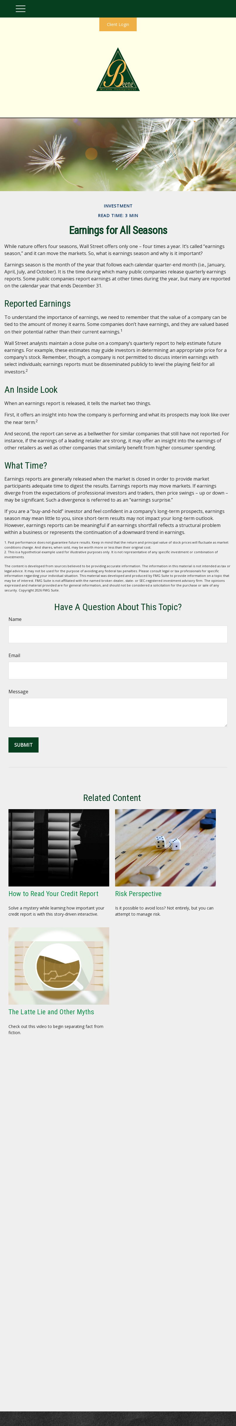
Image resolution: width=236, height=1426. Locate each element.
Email (14, 655)
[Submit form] (23, 745)
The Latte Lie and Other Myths (51, 1012)
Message (18, 691)
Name (15, 619)
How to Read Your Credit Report (53, 894)
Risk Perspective (138, 894)
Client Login (118, 24)
